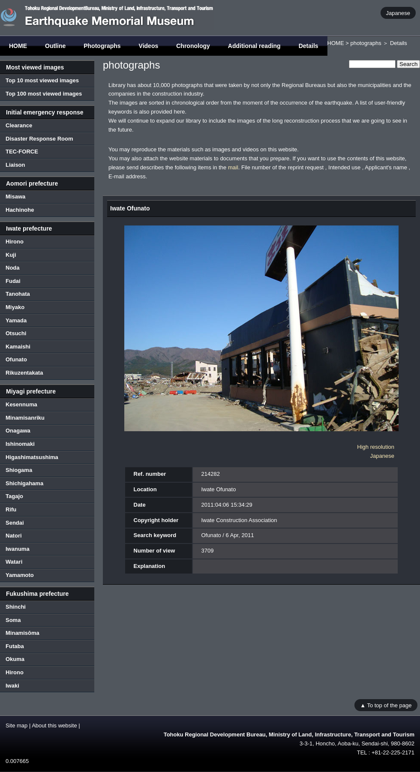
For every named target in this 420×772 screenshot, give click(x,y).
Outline (55, 45)
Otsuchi (16, 333)
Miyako (15, 307)
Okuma (15, 659)
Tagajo (14, 496)
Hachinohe (20, 210)
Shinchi (16, 607)
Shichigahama (24, 483)
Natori (14, 535)
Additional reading (254, 45)
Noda (13, 267)
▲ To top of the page (385, 705)
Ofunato (16, 359)
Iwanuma (18, 549)
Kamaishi (18, 346)
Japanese (398, 12)
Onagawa (18, 430)
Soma (13, 620)
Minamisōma (22, 633)
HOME (18, 45)
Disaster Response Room (39, 138)
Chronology (193, 45)
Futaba (15, 646)
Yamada (16, 320)
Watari (14, 562)
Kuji (11, 255)
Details (308, 45)
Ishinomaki (20, 444)
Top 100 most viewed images (44, 93)
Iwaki (12, 685)
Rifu (11, 509)
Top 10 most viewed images (42, 80)
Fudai (13, 281)
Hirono (15, 241)
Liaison (15, 165)
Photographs (102, 45)
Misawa (15, 196)
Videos (149, 45)
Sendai (15, 523)
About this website (54, 725)
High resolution (375, 447)
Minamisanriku (25, 418)
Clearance (19, 125)
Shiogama (19, 470)
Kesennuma (21, 404)
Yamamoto (20, 575)
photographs (365, 43)
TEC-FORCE (22, 151)
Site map (16, 725)
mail (233, 167)
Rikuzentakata (24, 372)
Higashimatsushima (32, 457)
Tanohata (18, 294)
